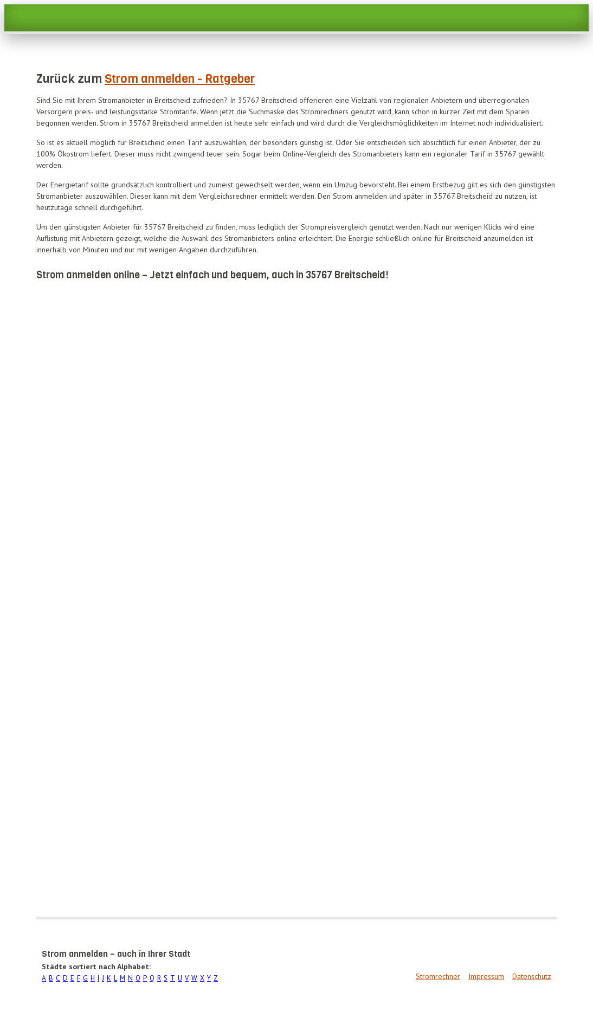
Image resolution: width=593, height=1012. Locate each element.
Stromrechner (438, 976)
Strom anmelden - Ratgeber (180, 79)
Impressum (486, 976)
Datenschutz (531, 976)
